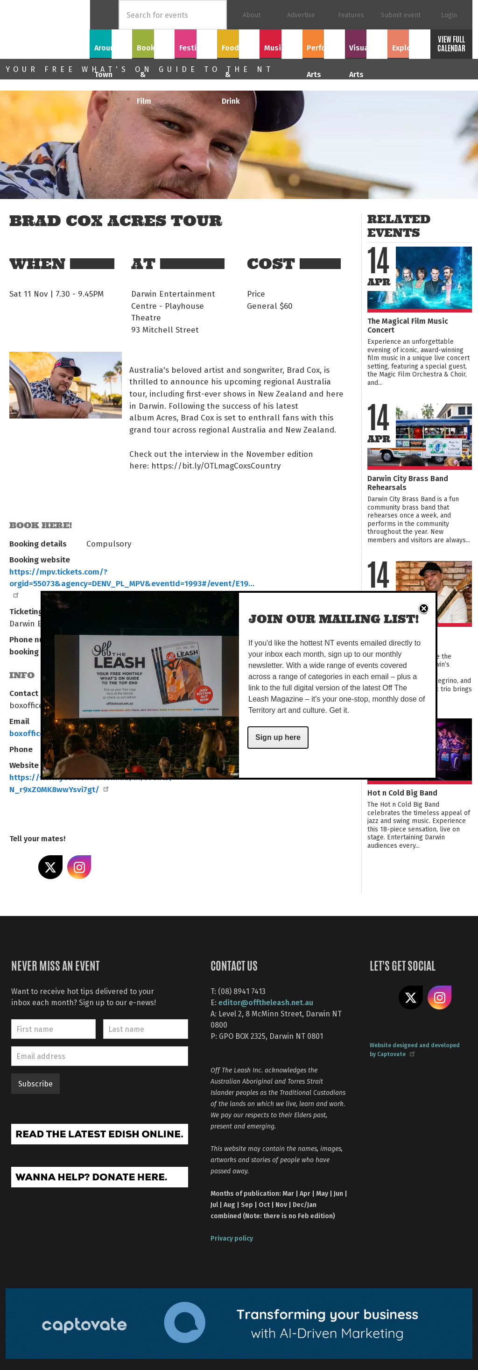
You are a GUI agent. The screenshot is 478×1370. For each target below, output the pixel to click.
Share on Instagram (79, 867)
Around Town (111, 48)
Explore (408, 42)
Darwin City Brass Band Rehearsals (407, 482)
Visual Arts (366, 42)
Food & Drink (238, 48)
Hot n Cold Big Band (402, 792)
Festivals (196, 42)
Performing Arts (324, 48)
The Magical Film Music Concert (407, 325)
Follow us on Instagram (440, 998)
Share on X (50, 867)
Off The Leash (48, 29)
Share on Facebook (21, 867)
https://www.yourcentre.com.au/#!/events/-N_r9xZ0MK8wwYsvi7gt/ (92, 783)
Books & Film (153, 48)
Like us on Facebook (382, 998)
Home (104, 14)
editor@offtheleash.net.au (265, 1002)
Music (281, 42)
